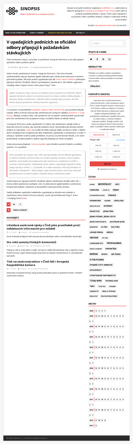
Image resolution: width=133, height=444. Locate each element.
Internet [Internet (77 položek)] (108, 206)
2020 (91, 368)
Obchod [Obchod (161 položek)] (94, 237)
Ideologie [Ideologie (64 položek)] (119, 200)
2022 (91, 347)
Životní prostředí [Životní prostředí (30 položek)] (109, 296)
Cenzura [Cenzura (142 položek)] (94, 189)
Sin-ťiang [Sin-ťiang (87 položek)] (116, 254)
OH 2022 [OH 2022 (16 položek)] (105, 238)
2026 (91, 311)
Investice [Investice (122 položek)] (95, 211)
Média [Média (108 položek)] (110, 232)
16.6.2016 (14, 67)
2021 (91, 358)
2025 (91, 316)
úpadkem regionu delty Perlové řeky (48, 109)
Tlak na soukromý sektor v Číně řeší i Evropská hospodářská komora (38, 263)
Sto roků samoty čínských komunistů (31, 242)
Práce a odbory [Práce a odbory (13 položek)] (96, 249)
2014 (91, 425)
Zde (24, 198)
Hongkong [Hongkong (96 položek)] (95, 200)
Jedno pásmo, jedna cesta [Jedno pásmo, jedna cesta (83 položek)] (102, 216)
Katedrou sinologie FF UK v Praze (100, 11)
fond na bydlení (38, 144)
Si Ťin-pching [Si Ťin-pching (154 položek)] (97, 259)
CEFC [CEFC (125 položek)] (117, 184)
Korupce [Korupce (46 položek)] (94, 227)
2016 (91, 410)
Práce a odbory (20, 210)
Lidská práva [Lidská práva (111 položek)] (96, 232)
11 (99, 316)
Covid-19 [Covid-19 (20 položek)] (105, 190)
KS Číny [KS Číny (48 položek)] (104, 227)
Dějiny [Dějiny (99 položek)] (116, 190)
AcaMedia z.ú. (107, 8)
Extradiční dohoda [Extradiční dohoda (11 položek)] (97, 195)
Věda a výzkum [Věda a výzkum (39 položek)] (108, 291)
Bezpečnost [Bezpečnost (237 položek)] (104, 184)
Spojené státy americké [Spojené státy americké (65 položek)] (101, 265)
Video (28, 130)
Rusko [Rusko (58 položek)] (104, 254)
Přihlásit (95, 86)
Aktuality (80, 33)
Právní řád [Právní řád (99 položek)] (111, 248)
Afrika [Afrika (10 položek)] (92, 184)
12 (96, 316)
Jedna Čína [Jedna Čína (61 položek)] (108, 211)
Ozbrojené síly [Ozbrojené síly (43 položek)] (96, 243)
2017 (91, 399)
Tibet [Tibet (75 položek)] (92, 286)
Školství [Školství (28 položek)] (93, 296)
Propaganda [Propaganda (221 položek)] (114, 243)
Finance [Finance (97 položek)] (112, 195)
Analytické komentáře (15, 33)
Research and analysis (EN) (60, 33)
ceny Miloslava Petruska (105, 25)
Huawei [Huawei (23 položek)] (107, 201)
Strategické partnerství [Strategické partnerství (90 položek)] (102, 275)
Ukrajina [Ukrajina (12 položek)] (112, 286)
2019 (91, 379)
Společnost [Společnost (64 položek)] (96, 270)
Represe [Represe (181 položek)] (94, 254)
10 (102, 316)
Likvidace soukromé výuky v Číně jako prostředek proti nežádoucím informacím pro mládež (43, 226)
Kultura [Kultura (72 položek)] (115, 227)
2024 (91, 326)
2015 (91, 420)
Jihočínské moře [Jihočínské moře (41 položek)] (117, 222)
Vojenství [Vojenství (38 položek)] (94, 291)
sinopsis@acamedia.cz (39, 438)
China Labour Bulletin (65, 79)
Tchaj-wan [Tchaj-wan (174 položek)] (96, 280)
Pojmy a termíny (37, 33)
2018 (91, 389)
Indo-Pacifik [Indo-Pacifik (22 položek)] (95, 206)
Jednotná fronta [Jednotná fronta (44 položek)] (98, 222)
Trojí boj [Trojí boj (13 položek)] (101, 286)
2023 (91, 337)
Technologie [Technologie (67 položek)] (111, 281)
